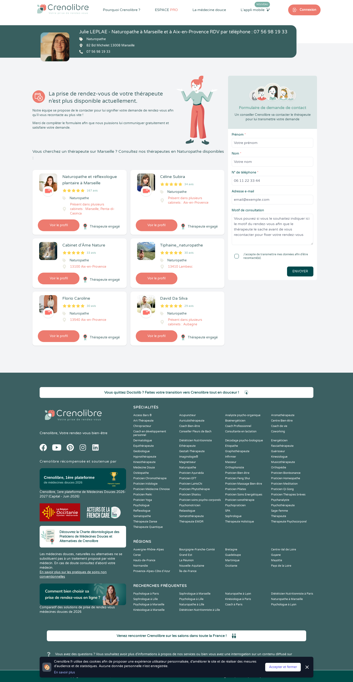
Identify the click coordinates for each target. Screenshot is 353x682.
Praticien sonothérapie (239, 500)
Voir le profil (59, 225)
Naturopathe (187, 467)
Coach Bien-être (189, 426)
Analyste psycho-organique (242, 415)
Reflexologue (141, 510)
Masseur (230, 462)
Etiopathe (231, 445)
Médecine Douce (144, 467)
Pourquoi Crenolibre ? (121, 10)
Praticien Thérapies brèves (288, 494)
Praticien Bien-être (237, 472)
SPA (227, 510)
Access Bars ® (142, 415)
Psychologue (141, 505)
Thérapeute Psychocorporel (289, 521)
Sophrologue (233, 516)
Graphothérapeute (237, 451)
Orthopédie (278, 467)
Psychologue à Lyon (283, 604)
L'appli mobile (255, 9)
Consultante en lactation (240, 431)
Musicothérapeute (283, 462)
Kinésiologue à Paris (238, 599)
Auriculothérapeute (191, 420)
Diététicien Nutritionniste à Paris (292, 593)
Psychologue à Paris (146, 593)
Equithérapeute (143, 445)
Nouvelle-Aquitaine (191, 565)
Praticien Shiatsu (190, 494)
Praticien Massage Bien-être (243, 483)
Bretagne (231, 549)
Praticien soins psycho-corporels (200, 500)
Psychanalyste (280, 500)
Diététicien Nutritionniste (195, 440)
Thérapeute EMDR (191, 521)
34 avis (189, 184)
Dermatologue (142, 440)
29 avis (189, 306)
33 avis (91, 252)
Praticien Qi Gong (282, 489)
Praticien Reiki (142, 494)
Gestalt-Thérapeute (192, 451)
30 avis (189, 252)
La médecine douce (209, 10)
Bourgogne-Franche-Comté (197, 549)
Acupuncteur (187, 415)
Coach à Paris (233, 604)
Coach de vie (279, 426)
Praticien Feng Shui (237, 478)
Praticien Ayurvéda (191, 472)
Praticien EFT (187, 478)
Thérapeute (278, 516)
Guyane (276, 555)
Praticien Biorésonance (286, 472)
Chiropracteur (142, 426)
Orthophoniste (234, 467)
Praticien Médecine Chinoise (151, 489)
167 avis (92, 190)
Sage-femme (279, 510)
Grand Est (185, 555)
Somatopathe (142, 516)
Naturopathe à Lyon (238, 593)
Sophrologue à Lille (145, 599)
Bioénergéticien (235, 420)
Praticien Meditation (284, 483)
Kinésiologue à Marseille (149, 609)
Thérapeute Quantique (148, 527)
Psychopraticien (235, 505)
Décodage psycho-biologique (244, 440)
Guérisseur (278, 451)
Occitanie (231, 565)
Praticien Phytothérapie (194, 489)
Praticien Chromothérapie (150, 478)
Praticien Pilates (235, 489)
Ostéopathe (141, 472)
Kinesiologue (279, 456)
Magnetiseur (187, 462)
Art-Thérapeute (143, 420)
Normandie (140, 565)
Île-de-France (188, 571)
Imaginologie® (188, 456)
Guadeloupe (233, 555)
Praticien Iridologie (145, 483)
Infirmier (230, 456)
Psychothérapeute (283, 505)
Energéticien (279, 440)
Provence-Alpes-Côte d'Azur (151, 571)
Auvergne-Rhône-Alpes (148, 549)
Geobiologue (141, 451)
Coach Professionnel (238, 426)
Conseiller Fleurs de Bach (195, 431)
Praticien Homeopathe (285, 478)
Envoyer (300, 271)
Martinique (232, 560)
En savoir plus (64, 672)
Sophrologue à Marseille (194, 593)
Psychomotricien (189, 505)
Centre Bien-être (282, 420)
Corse (137, 555)
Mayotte (276, 560)
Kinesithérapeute (144, 462)
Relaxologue (187, 510)
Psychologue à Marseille (148, 604)
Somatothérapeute (191, 516)
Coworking (278, 431)
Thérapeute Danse (145, 521)
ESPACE (166, 10)
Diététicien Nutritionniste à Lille (199, 609)
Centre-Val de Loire (283, 549)
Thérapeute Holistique (239, 521)
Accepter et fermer (283, 667)
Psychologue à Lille (191, 599)
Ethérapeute (187, 445)
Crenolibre (48, 433)
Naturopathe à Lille (191, 604)
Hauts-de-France (144, 560)
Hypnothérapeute (144, 456)
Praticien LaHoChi (190, 483)
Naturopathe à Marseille (287, 599)
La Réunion (186, 560)
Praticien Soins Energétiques (243, 494)
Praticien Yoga (142, 500)
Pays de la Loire (281, 565)
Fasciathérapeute (282, 445)
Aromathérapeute (282, 415)
